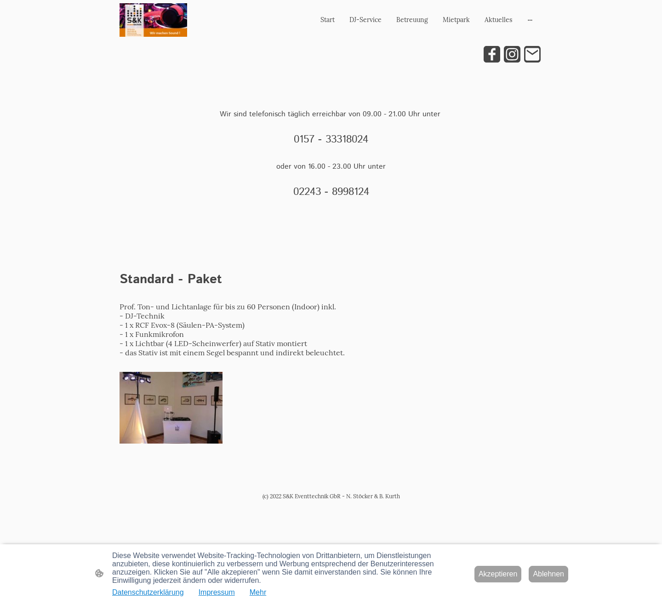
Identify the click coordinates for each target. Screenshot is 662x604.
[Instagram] (512, 54)
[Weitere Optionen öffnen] (530, 19)
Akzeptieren (498, 574)
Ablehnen (548, 574)
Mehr (258, 592)
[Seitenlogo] (153, 20)
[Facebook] (492, 54)
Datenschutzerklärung (148, 592)
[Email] (532, 54)
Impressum (217, 592)
